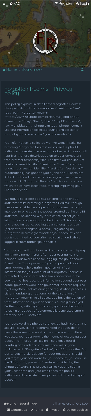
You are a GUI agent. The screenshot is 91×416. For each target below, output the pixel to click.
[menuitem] (15, 3)
